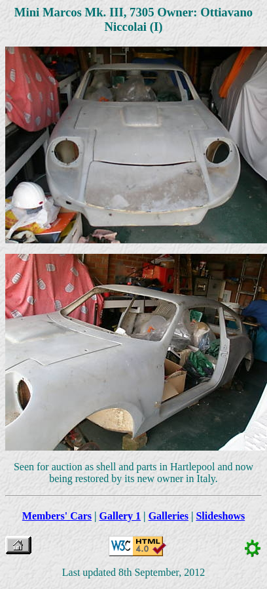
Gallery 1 (120, 515)
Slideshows (220, 515)
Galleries (168, 515)
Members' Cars (57, 515)
